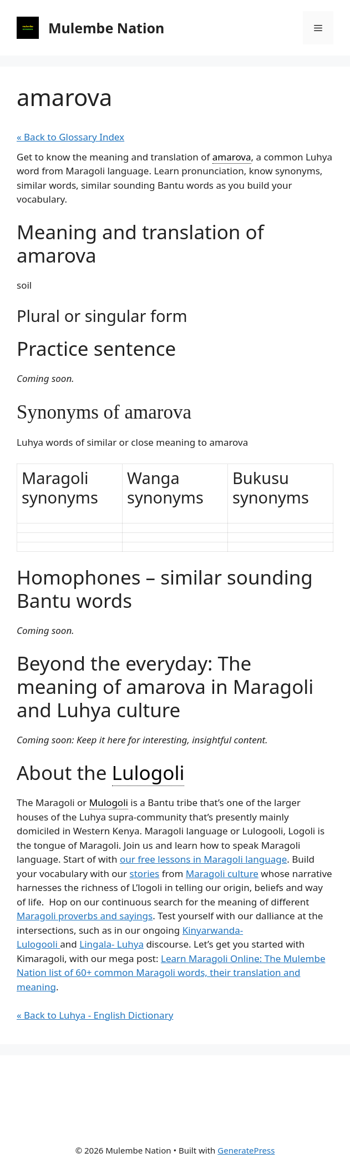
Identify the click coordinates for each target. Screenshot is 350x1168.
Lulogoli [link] (148, 772)
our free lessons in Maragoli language (203, 859)
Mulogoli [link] (108, 802)
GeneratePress (246, 1150)
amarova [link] (231, 156)
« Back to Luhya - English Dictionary (95, 1015)
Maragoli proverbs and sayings (85, 915)
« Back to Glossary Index (70, 136)
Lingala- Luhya (111, 944)
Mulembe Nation (106, 27)
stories (145, 873)
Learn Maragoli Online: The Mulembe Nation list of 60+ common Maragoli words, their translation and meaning (171, 972)
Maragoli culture (222, 873)
